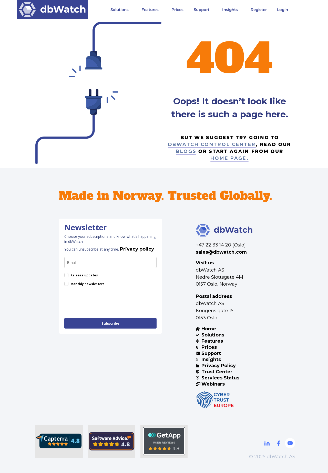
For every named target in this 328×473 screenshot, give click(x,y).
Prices (177, 9)
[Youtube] (290, 443)
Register (259, 9)
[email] (110, 262)
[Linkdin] (267, 443)
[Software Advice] (111, 441)
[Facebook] (278, 443)
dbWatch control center (212, 144)
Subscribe (110, 323)
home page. (229, 158)
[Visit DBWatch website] (52, 9)
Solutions (120, 9)
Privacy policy (137, 249)
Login (282, 9)
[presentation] (103, 303)
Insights (231, 9)
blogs (186, 151)
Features (151, 9)
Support (203, 9)
